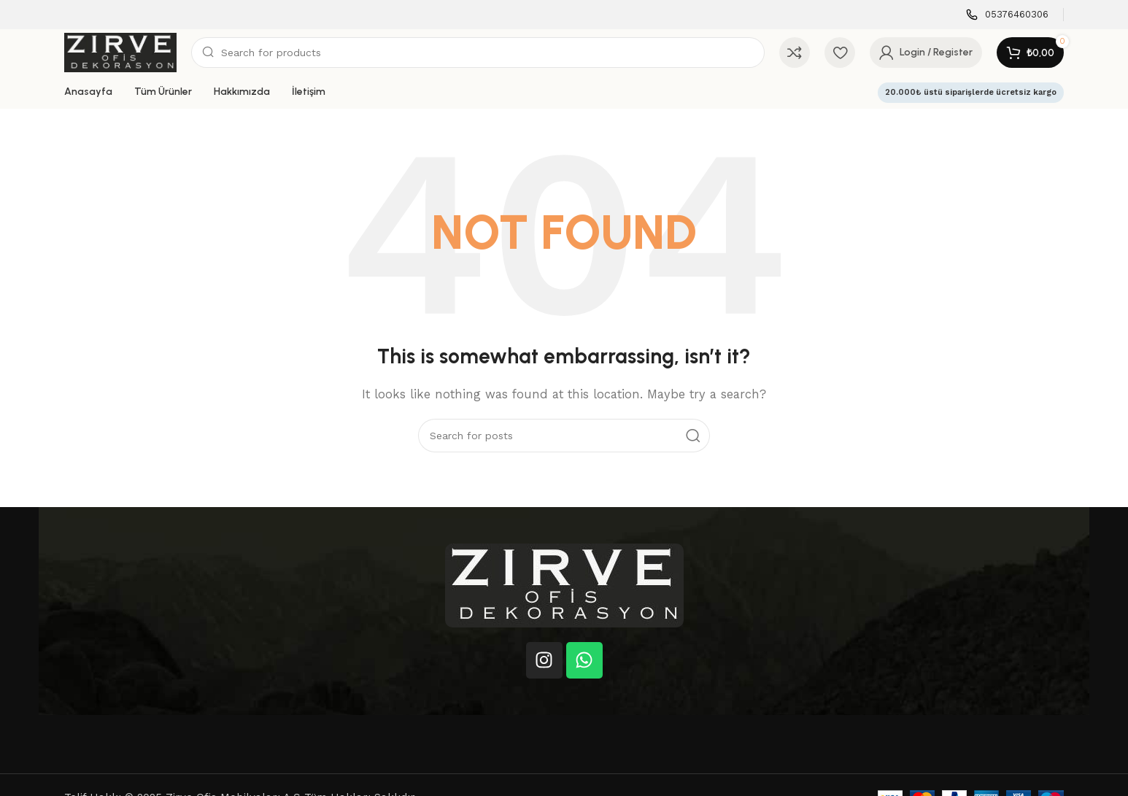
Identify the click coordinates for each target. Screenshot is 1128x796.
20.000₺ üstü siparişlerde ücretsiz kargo (970, 92)
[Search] (478, 52)
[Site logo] (120, 51)
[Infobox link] (1007, 15)
